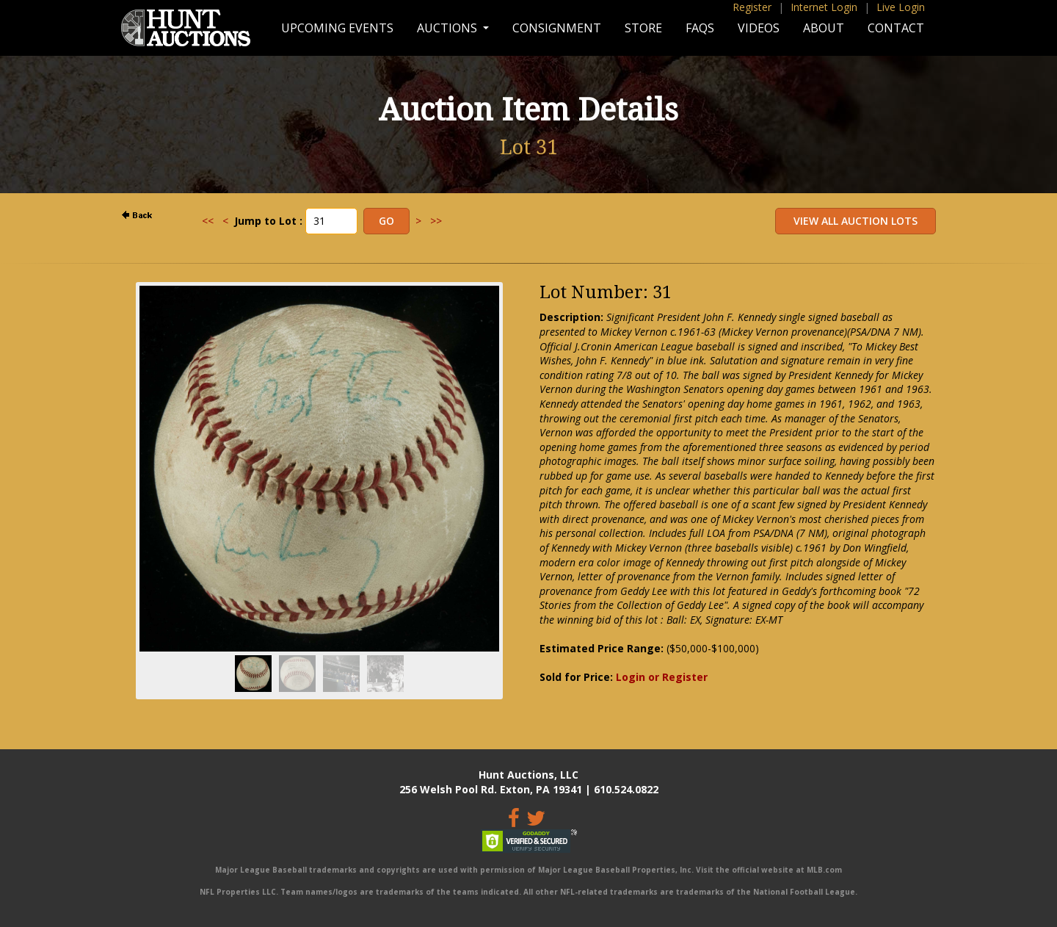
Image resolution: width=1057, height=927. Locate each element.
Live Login (900, 7)
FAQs (700, 28)
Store (643, 28)
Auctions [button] (448, 28)
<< (208, 221)
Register (752, 7)
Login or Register (662, 677)
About (823, 28)
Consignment (556, 28)
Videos (759, 28)
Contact (896, 28)
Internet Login (824, 7)
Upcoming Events (337, 28)
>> (436, 221)
